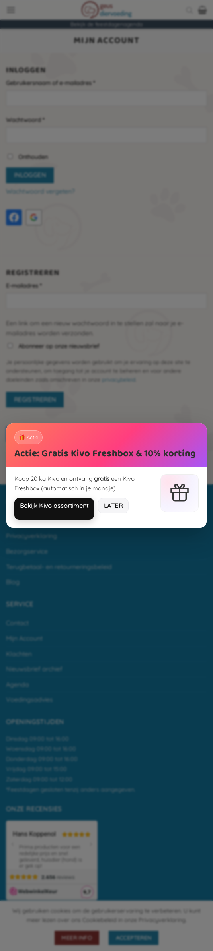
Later (113, 505)
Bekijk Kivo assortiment (54, 505)
